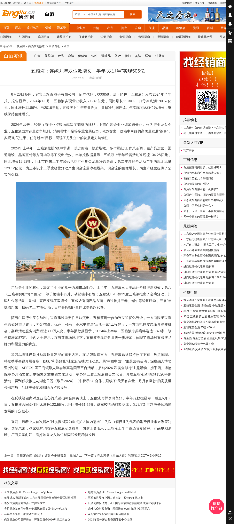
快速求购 (212, 3)
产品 (110, 28)
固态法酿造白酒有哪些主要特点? (203, 200)
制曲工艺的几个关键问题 (198, 178)
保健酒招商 (86, 36)
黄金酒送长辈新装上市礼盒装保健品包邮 (208, 300)
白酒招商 (6, 36)
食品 (61, 56)
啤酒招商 (44, 36)
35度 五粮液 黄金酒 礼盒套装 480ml (205, 316)
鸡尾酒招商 (183, 36)
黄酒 (138, 56)
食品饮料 (33, 27)
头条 (223, 36)
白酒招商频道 (36, 46)
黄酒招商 (125, 36)
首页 (6, 27)
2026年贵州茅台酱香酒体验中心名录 (110, 519)
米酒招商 (144, 36)
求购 (138, 28)
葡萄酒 (49, 56)
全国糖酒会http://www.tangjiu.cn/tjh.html (28, 492)
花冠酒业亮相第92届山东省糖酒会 (108, 514)
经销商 (225, 28)
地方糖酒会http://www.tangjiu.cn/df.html (112, 492)
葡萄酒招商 (64, 36)
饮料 (94, 56)
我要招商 (199, 3)
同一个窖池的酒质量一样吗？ (201, 216)
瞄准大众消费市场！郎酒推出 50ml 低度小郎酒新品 (119, 508)
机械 (48, 27)
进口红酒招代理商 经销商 (198, 266)
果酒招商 (163, 36)
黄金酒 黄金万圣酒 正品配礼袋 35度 (205, 338)
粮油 (128, 56)
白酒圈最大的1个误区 (196, 183)
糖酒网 (8, 3)
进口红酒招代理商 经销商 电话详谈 (204, 272)
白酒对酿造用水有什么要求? (200, 189)
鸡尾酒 (160, 56)
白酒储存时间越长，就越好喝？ (202, 167)
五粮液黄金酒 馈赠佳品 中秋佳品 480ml (207, 305)
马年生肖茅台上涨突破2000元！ (23, 514)
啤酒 (71, 56)
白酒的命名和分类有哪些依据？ (202, 172)
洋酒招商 (106, 36)
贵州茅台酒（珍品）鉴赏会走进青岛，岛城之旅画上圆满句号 (59, 455)
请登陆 (27, 3)
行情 (96, 28)
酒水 (18, 27)
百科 (210, 28)
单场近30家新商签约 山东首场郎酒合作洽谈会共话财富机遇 (40, 497)
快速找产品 (205, 36)
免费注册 (39, 3)
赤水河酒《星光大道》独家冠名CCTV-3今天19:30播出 (134, 455)
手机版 (69, 3)
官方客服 (188, 150)
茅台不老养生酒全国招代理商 (201, 250)
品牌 (165, 28)
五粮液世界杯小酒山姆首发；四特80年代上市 (115, 497)
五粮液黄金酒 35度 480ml (198, 327)
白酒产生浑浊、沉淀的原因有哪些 (203, 194)
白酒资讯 (54, 46)
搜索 (132, 14)
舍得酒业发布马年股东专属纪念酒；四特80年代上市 (35, 508)
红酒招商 (25, 36)
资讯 (196, 28)
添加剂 (61, 27)
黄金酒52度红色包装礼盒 (198, 343)
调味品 (106, 56)
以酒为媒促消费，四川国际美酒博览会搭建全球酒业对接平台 (125, 503)
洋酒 (148, 56)
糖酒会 (180, 28)
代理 (151, 28)
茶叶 (118, 56)
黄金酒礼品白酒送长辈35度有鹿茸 (204, 321)
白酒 (37, 56)
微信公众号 (54, 3)
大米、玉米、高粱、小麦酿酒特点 (203, 211)
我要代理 (187, 3)
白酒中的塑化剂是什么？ (198, 205)
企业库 (80, 28)
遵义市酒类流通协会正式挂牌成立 (24, 503)
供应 (124, 28)
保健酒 (82, 56)
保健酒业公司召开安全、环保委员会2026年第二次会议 (37, 519)
